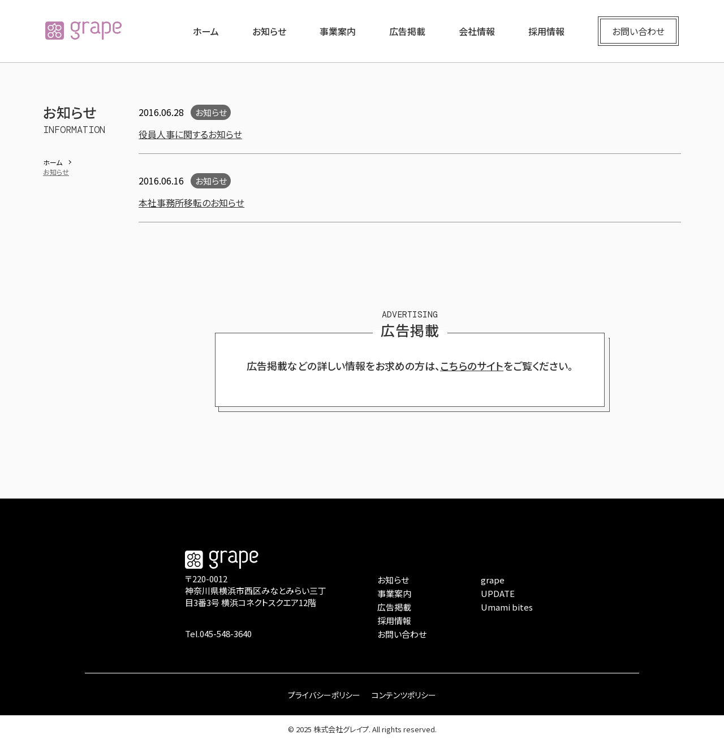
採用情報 (546, 31)
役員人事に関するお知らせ (190, 134)
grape (493, 580)
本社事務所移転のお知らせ (191, 202)
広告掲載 (407, 31)
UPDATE (498, 593)
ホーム (206, 31)
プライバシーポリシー (324, 695)
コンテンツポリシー (404, 695)
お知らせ (269, 31)
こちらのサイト (471, 365)
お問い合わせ (638, 31)
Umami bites (507, 607)
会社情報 (477, 31)
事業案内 (338, 31)
